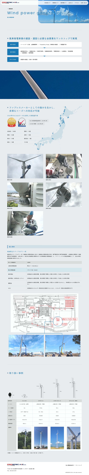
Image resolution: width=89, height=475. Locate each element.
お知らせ (71, 2)
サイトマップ (79, 465)
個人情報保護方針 (70, 465)
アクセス (77, 2)
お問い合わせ (84, 2)
